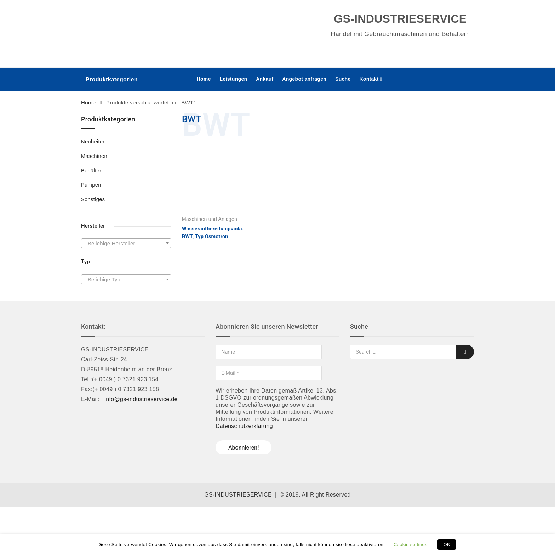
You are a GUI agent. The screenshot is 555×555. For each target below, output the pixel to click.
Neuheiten (93, 141)
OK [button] (446, 544)
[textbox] (126, 243)
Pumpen (91, 185)
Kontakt (368, 79)
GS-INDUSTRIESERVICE (238, 495)
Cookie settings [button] (410, 544)
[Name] (269, 352)
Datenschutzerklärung (244, 426)
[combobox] (126, 243)
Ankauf (264, 79)
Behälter (91, 170)
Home (204, 79)
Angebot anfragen (304, 79)
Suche (343, 79)
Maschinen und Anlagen (209, 219)
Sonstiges (93, 199)
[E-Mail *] (269, 373)
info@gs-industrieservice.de (140, 399)
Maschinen (94, 156)
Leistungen (233, 79)
